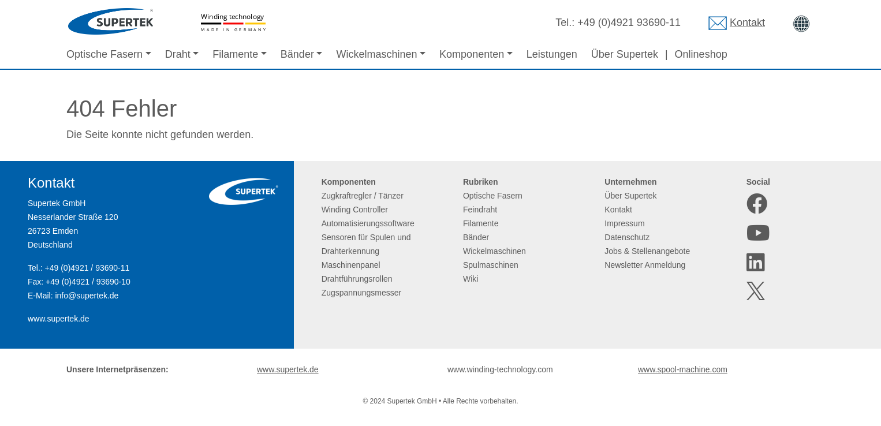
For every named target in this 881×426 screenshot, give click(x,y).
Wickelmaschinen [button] (376, 54)
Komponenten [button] (471, 54)
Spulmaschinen (490, 265)
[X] (756, 291)
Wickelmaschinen (494, 251)
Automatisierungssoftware (368, 223)
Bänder (476, 237)
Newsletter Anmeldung (644, 265)
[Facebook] (756, 203)
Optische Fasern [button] (104, 54)
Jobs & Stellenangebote (647, 251)
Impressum (624, 223)
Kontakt (747, 22)
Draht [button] (178, 54)
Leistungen (552, 54)
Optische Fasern (492, 195)
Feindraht (480, 209)
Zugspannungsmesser (362, 292)
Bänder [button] (297, 54)
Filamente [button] (235, 54)
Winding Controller (355, 209)
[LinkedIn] (756, 262)
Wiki (470, 278)
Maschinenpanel (351, 265)
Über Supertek (624, 54)
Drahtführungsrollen (357, 278)
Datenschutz (626, 237)
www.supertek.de (58, 318)
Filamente (480, 223)
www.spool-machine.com (682, 369)
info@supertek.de (86, 295)
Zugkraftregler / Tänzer (363, 195)
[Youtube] (756, 233)
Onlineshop (701, 54)
